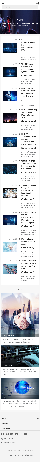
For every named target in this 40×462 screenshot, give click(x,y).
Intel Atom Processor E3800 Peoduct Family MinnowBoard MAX (28, 45)
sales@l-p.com (9, 443)
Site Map (30, 455)
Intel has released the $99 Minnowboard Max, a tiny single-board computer (28, 217)
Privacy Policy (12, 455)
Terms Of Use (22, 455)
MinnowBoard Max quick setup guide (28, 241)
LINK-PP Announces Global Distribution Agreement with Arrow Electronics (28, 139)
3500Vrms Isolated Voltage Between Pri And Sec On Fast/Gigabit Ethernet (28, 190)
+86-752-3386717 (10, 439)
